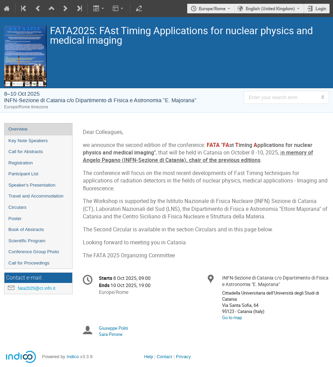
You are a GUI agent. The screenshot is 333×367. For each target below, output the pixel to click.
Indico (73, 356)
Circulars (18, 207)
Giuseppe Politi (113, 328)
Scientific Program (27, 240)
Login (321, 8)
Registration (21, 162)
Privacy (183, 356)
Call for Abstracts (26, 151)
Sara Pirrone (111, 334)
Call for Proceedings (29, 263)
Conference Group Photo (34, 251)
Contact (164, 356)
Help (148, 356)
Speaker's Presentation (32, 185)
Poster (15, 218)
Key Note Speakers (28, 140)
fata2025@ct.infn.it (36, 288)
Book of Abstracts (26, 229)
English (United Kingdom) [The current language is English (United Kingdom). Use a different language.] (270, 8)
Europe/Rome (212, 8)
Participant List (23, 173)
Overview (18, 129)
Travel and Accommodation (36, 196)
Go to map (232, 317)
